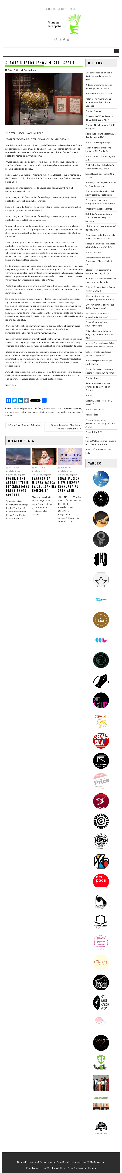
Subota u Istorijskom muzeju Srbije (29, 412)
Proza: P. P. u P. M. (93, 432)
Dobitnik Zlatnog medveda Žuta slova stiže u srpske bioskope (98, 217)
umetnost (50, 412)
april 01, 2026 (38, 467)
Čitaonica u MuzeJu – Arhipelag (24, 425)
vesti (58, 412)
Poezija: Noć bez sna (95, 409)
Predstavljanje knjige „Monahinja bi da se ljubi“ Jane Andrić (100, 423)
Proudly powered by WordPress (42, 1168)
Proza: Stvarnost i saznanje (98, 208)
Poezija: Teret (92, 378)
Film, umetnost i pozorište (20, 408)
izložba (8, 412)
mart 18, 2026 (64, 467)
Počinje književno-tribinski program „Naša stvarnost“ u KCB (99, 334)
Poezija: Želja (91, 414)
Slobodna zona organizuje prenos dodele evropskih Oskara (97, 387)
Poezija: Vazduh (93, 252)
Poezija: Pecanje (93, 111)
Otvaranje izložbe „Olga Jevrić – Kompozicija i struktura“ (66, 427)
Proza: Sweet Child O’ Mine (98, 93)
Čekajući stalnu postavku (49, 408)
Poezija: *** (91, 395)
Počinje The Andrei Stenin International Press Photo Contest (98, 102)
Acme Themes (88, 1168)
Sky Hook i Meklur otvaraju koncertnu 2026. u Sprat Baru (100, 441)
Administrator (29, 70)
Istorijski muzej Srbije (71, 408)
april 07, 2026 (12, 467)
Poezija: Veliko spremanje (97, 142)
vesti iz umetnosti (69, 412)
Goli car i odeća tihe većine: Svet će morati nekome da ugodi (98, 76)
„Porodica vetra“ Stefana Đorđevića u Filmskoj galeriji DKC (98, 261)
